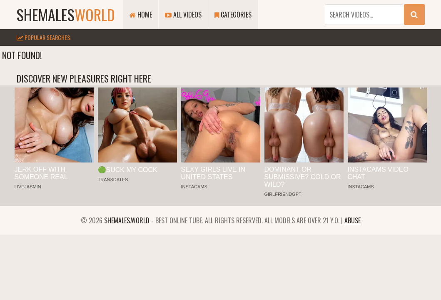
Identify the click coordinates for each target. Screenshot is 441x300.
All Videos (183, 15)
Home (141, 15)
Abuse (352, 220)
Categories (233, 15)
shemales (66, 14)
